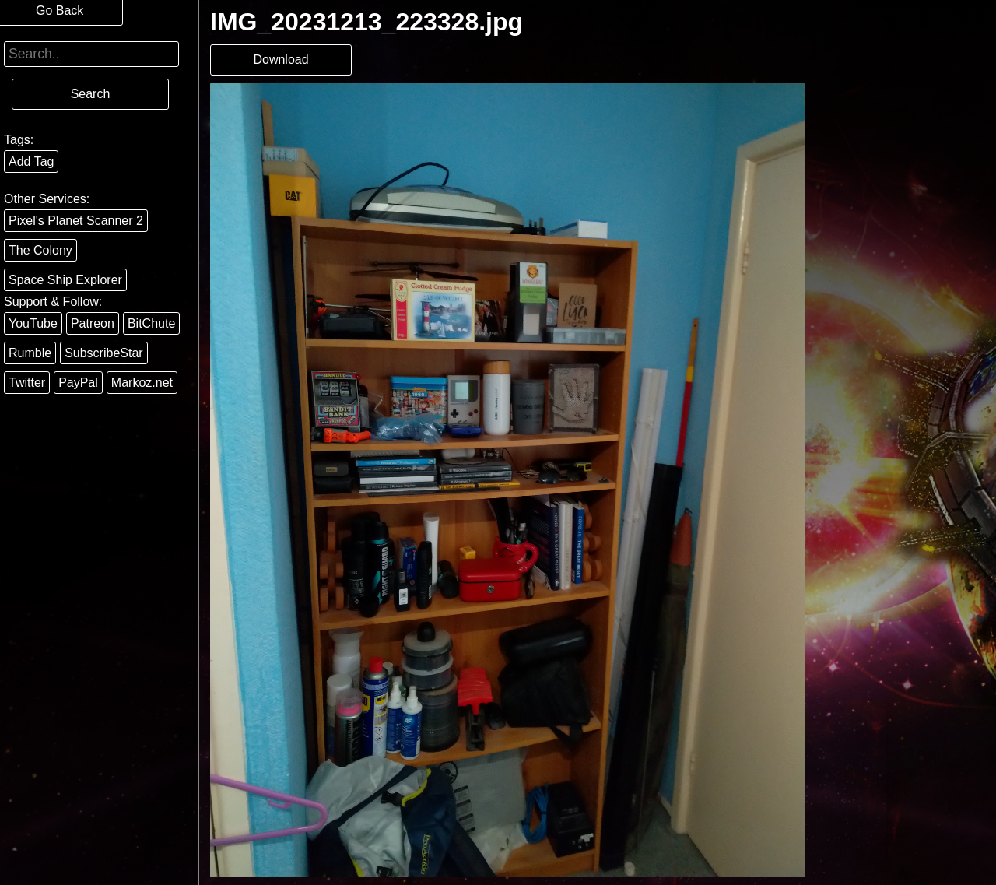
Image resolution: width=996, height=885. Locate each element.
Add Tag (31, 161)
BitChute (151, 323)
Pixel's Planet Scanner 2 (76, 220)
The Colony (40, 250)
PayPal (78, 382)
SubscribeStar (104, 353)
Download (280, 59)
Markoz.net (142, 382)
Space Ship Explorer (65, 279)
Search (90, 93)
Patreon (92, 323)
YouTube (33, 323)
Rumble (30, 353)
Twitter (27, 382)
